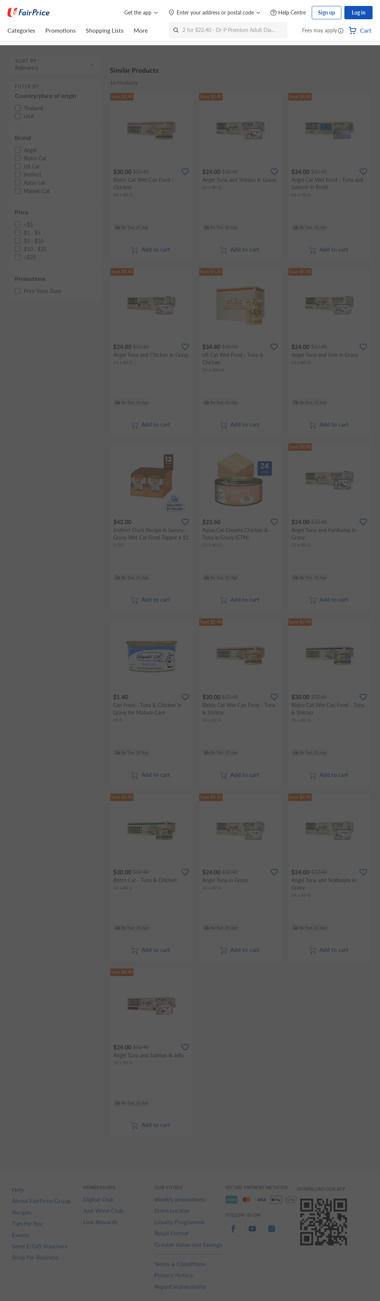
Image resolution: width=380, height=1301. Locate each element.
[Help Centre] (288, 12)
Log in (359, 12)
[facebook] (233, 1232)
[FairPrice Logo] (28, 13)
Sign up (326, 12)
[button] (341, 31)
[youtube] (252, 1232)
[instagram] (271, 1232)
